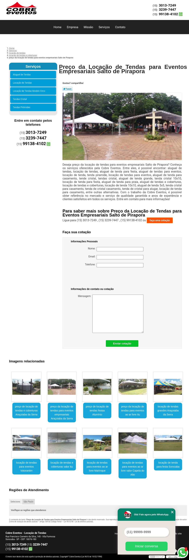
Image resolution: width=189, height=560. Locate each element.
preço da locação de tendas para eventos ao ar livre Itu (132, 410)
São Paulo (28, 501)
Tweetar (67, 89)
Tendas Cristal (20, 99)
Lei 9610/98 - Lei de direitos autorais (78, 522)
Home (57, 27)
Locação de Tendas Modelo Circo (29, 91)
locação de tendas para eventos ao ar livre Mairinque (97, 466)
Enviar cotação (122, 343)
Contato (120, 27)
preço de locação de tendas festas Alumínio (97, 410)
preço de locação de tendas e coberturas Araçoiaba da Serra (26, 410)
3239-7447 (167, 9)
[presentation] (93, 278)
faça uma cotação (160, 220)
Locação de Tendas (23, 83)
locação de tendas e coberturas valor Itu (61, 464)
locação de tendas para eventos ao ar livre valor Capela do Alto (132, 468)
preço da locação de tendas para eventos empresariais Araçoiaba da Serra (61, 412)
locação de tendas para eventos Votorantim (26, 466)
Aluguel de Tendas (22, 74)
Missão (88, 27)
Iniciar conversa (146, 546)
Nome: (115, 249)
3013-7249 (167, 5)
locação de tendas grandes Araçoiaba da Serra (168, 410)
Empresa (72, 27)
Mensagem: (110, 314)
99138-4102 (168, 14)
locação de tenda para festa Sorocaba (168, 464)
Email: (115, 257)
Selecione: (16, 501)
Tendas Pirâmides (22, 107)
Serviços (104, 27)
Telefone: (114, 265)
